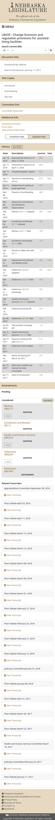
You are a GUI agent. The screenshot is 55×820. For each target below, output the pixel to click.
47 (41, 325)
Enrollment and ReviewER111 (17, 424)
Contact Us (8, 805)
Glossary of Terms (11, 802)
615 (41, 308)
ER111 (14, 224)
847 (41, 202)
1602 (40, 171)
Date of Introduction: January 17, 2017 (22, 70)
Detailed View (38, 136)
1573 (40, 178)
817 (41, 345)
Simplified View (17, 136)
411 (41, 355)
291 (41, 365)
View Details (17, 147)
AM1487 (25, 289)
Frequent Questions (12, 793)
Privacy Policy (9, 799)
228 (41, 375)
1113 (40, 332)
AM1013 (23, 301)
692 (41, 260)
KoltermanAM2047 (10, 453)
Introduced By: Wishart (15, 64)
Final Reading (10, 91)
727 (41, 240)
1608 (40, 158)
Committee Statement (12, 110)
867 (41, 192)
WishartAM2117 (8, 407)
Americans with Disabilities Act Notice (21, 796)
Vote (49, 178)
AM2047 (25, 269)
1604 (40, 164)
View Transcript (12, 495)
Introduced (9, 85)
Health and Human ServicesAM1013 (19, 436)
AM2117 (22, 211)
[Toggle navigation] (8, 26)
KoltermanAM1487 (10, 470)
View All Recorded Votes (13, 130)
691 (41, 269)
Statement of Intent (11, 123)
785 (41, 231)
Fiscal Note (7, 126)
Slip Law (8, 96)
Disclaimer (8, 808)
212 (41, 318)
